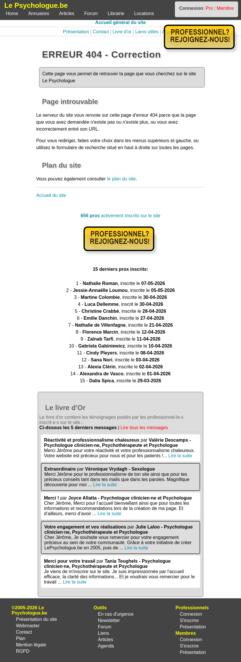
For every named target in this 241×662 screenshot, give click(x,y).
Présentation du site (36, 619)
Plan (20, 638)
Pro (209, 8)
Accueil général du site (120, 22)
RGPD (22, 651)
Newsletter (109, 620)
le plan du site (121, 178)
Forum (91, 13)
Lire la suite (180, 455)
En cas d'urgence (116, 614)
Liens (103, 633)
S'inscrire (189, 620)
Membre (225, 8)
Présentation (76, 31)
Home (12, 13)
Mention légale (31, 644)
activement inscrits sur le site (120, 215)
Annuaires (38, 13)
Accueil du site (51, 195)
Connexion (191, 614)
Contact (101, 31)
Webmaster (28, 625)
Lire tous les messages (144, 427)
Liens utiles (147, 31)
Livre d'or (122, 31)
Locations (144, 13)
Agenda (106, 645)
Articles (66, 13)
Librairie (116, 13)
